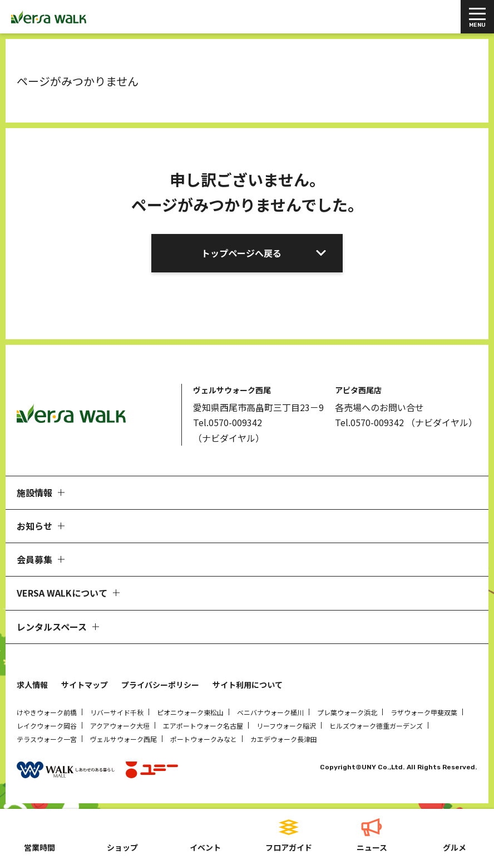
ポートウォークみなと (203, 739)
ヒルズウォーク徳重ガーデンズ (376, 725)
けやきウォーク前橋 (47, 712)
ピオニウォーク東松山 (190, 712)
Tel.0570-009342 (227, 422)
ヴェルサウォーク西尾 (123, 739)
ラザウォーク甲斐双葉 (424, 712)
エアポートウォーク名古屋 (203, 725)
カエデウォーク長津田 (283, 739)
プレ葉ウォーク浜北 (347, 712)
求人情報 (32, 684)
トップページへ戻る (241, 253)
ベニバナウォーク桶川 (270, 712)
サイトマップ (84, 684)
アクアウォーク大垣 (120, 725)
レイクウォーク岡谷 (47, 725)
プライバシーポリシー (160, 684)
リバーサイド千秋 (117, 712)
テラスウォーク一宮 (47, 739)
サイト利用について (248, 684)
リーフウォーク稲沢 (286, 725)
